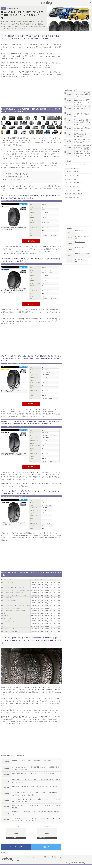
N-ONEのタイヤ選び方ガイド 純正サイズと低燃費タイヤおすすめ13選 (34, 786)
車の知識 (54, 857)
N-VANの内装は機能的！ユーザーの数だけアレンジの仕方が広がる (33, 773)
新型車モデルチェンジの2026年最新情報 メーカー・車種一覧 (81, 135)
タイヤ (4, 8)
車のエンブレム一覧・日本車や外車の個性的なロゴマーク (82, 108)
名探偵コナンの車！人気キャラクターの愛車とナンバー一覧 (82, 94)
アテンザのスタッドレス (14, 837)
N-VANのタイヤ (80, 230)
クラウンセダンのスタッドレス (74, 197)
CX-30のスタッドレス (71, 171)
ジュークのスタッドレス (72, 175)
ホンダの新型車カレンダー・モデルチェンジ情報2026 (81, 114)
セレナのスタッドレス (71, 179)
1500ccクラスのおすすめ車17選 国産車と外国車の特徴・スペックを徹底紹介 (82, 147)
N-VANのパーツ (80, 242)
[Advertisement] (31, 92)
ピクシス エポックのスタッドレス (75, 164)
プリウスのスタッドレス (72, 186)
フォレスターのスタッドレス (73, 194)
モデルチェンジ (20, 857)
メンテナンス (38, 857)
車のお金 (60, 857)
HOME (17, 860)
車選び (27, 857)
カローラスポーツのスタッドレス (75, 182)
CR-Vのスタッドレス (44, 837)
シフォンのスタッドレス (72, 168)
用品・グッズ (47, 857)
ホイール (71, 857)
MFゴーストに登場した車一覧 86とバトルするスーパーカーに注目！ (82, 141)
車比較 (32, 857)
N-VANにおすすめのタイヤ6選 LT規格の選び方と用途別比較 (31, 760)
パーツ (65, 857)
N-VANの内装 (79, 247)
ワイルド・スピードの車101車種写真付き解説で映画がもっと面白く (82, 128)
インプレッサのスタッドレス (73, 190)
